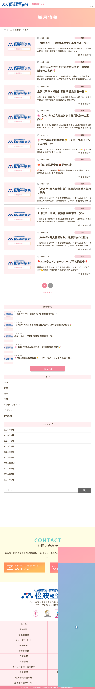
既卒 (6, 387)
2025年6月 (9, 446)
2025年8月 (9, 440)
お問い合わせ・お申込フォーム (71, 672)
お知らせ (8, 415)
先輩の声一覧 (71, 656)
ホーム (24, 623)
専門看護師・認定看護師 (71, 645)
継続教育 (24, 645)
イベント (8, 410)
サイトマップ (71, 677)
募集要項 (71, 661)
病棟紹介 (24, 629)
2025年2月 (9, 451)
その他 (71, 634)
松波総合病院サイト (23, 682)
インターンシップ (12, 404)
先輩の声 (24, 656)
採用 (6, 399)
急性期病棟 (71, 629)
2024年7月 (9, 474)
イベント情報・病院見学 (23, 666)
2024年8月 (9, 468)
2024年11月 (9, 462)
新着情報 (24, 672)
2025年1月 (9, 457)
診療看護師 (23, 650)
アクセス (71, 666)
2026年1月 (9, 435)
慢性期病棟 (23, 634)
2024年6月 (9, 479)
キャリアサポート (23, 640)
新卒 (6, 393)
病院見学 (91, 544)
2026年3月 (9, 429)
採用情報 (24, 661)
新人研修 (71, 640)
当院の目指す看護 (71, 623)
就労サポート (71, 650)
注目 (6, 382)
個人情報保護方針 (23, 677)
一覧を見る (47, 292)
